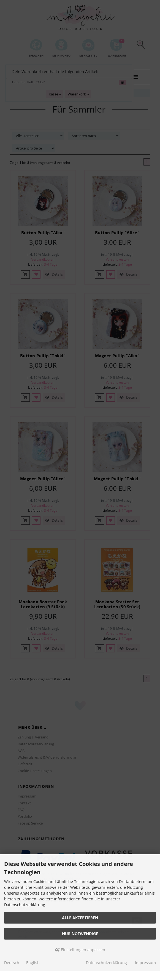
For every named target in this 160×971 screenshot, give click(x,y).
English (33, 962)
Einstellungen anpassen (80, 949)
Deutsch (11, 962)
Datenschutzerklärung (106, 962)
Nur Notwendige (80, 933)
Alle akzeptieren (80, 917)
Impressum (145, 962)
